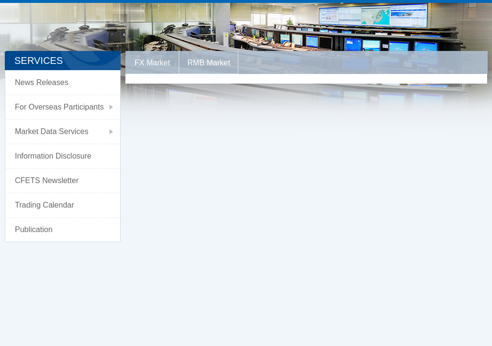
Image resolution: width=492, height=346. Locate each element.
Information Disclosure (53, 156)
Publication (33, 229)
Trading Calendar (44, 205)
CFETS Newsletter (46, 180)
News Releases (41, 82)
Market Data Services (51, 131)
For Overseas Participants (59, 107)
